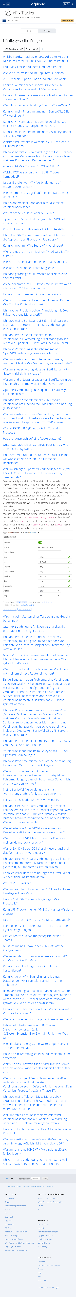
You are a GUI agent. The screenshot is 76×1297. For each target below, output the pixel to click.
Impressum (40, 1186)
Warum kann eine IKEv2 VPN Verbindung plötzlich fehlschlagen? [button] (35, 1151)
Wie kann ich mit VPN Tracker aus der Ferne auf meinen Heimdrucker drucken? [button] (34, 840)
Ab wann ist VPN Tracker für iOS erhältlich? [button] (31, 166)
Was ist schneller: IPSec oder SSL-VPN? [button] (28, 213)
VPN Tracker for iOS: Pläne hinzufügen (19, 1243)
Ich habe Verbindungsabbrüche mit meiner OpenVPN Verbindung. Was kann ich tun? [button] (31, 351)
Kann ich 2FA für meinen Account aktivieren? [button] (32, 294)
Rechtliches (26, 1186)
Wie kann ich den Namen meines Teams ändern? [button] (35, 262)
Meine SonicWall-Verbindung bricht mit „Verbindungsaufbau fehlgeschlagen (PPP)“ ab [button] (33, 791)
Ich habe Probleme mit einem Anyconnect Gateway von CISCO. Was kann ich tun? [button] (36, 743)
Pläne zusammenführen (14, 1239)
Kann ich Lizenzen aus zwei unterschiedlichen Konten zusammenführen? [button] (38, 97)
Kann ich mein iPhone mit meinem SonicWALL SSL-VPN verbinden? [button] (36, 113)
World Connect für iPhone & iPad (50, 1202)
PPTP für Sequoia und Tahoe (16, 1250)
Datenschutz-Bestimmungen (49, 1265)
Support (41, 1209)
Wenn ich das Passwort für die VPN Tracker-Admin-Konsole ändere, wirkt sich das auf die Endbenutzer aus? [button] (36, 1068)
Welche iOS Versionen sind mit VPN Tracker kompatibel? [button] (31, 174)
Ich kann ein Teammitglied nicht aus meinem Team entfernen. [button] (36, 1056)
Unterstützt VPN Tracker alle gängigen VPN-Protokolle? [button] (31, 901)
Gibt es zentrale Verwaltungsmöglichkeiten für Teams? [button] (33, 938)
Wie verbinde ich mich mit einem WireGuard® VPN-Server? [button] (36, 253)
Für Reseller (9, 1224)
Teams (7, 1202)
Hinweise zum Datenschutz (24, 1179)
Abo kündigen (12, 1186)
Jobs (39, 1276)
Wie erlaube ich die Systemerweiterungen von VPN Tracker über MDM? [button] (36, 1046)
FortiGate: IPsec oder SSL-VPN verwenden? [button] (31, 800)
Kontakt (47, 31)
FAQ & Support (44, 1224)
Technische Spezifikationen (15, 1206)
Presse (19, 1186)
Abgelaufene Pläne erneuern (16, 1232)
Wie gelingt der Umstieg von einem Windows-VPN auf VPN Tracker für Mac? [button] (35, 958)
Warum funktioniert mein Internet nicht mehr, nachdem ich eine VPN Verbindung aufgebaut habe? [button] (37, 361)
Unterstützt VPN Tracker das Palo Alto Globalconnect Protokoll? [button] (38, 1131)
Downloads (9, 1217)
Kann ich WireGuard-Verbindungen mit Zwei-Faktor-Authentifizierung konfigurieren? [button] (37, 875)
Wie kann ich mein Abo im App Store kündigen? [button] (34, 73)
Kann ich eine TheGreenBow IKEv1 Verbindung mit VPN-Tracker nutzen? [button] (36, 1011)
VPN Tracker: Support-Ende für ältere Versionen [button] (34, 79)
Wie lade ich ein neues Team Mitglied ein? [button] (30, 268)
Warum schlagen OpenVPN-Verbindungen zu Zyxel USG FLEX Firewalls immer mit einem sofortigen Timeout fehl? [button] (36, 473)
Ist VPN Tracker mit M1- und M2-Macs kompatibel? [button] (36, 919)
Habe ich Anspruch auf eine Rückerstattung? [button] (32, 438)
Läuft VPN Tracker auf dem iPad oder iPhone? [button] (33, 67)
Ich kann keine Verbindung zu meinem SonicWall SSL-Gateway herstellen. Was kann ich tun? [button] (35, 1161)
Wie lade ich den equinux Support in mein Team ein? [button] (37, 1019)
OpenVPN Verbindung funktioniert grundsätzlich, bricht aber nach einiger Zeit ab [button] (35, 628)
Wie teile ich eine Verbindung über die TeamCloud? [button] (36, 105)
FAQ (29, 31)
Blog (6, 1213)
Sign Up (66, 4)
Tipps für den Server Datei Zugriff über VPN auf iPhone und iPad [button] (34, 221)
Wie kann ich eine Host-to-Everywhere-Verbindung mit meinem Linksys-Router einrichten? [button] (36, 671)
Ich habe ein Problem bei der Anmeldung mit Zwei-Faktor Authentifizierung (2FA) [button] (36, 312)
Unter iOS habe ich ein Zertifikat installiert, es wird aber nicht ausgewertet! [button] (35, 446)
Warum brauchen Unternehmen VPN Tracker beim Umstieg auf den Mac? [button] (36, 891)
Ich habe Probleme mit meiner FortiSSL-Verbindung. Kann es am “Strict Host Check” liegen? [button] (37, 763)
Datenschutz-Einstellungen (48, 1287)
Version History (44, 1243)
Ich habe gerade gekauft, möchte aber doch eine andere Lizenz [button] (35, 276)
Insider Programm (45, 1239)
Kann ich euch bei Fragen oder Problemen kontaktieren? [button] (30, 968)
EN (4, 4)
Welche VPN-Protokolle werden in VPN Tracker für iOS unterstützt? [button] (36, 144)
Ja (19, 602)
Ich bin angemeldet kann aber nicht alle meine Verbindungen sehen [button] (33, 205)
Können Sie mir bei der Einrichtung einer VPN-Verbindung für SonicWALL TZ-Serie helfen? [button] (33, 87)
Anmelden (45, 1178)
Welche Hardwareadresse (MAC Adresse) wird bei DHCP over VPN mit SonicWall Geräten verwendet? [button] (36, 59)
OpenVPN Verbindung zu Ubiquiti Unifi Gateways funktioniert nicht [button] (35, 392)
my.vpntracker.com (45, 1235)
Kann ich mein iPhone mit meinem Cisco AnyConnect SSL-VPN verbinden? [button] (37, 134)
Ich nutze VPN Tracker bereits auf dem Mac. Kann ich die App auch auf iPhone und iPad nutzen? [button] (38, 237)
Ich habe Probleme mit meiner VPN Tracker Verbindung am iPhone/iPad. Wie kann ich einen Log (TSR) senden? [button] (37, 404)
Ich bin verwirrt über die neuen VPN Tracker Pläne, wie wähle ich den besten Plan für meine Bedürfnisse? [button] (36, 459)
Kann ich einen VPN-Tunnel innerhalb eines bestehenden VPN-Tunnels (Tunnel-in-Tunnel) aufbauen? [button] (33, 980)
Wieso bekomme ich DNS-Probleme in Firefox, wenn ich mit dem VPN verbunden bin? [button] (37, 286)
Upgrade (8, 1220)
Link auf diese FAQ (27, 605)
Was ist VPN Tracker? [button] (17, 883)
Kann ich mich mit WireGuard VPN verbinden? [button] (33, 245)
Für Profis (8, 1228)
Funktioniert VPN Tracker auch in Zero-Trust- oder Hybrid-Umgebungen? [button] (36, 928)
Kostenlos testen (67, 20)
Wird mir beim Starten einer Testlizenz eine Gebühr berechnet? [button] (36, 618)
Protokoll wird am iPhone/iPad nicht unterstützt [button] (34, 229)
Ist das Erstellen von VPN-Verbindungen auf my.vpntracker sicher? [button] (31, 184)
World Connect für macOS (48, 1198)
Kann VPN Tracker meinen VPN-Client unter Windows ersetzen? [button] (38, 911)
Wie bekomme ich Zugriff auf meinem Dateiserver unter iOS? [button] (35, 195)
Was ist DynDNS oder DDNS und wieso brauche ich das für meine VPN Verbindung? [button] (36, 850)
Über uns (41, 1261)
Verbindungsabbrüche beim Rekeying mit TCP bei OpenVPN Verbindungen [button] (35, 753)
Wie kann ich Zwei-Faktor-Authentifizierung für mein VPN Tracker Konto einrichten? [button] (37, 302)
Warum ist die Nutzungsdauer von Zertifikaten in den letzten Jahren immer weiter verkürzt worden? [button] (38, 381)
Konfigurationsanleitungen (48, 1232)
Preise (7, 1209)
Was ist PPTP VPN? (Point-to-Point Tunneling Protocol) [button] (32, 430)
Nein (24, 602)
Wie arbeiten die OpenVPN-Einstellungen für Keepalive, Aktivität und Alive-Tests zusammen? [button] (34, 830)
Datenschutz (49, 1186)
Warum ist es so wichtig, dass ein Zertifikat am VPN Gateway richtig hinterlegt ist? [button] (36, 371)
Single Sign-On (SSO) (13, 1246)
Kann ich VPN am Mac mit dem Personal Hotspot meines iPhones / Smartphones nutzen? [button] (35, 123)
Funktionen (9, 1198)
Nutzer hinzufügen (12, 1235)
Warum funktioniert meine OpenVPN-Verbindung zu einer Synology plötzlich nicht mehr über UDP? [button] (37, 1141)
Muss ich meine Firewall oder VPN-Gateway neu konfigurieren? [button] (34, 948)
